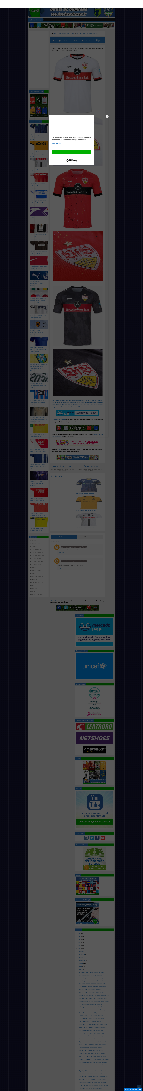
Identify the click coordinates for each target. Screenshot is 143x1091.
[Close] (93, 164)
